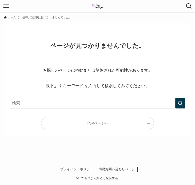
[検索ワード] (97, 103)
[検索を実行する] (180, 103)
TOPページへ (97, 123)
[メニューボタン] (6, 6)
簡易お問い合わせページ (117, 169)
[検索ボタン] (189, 6)
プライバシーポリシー (76, 169)
